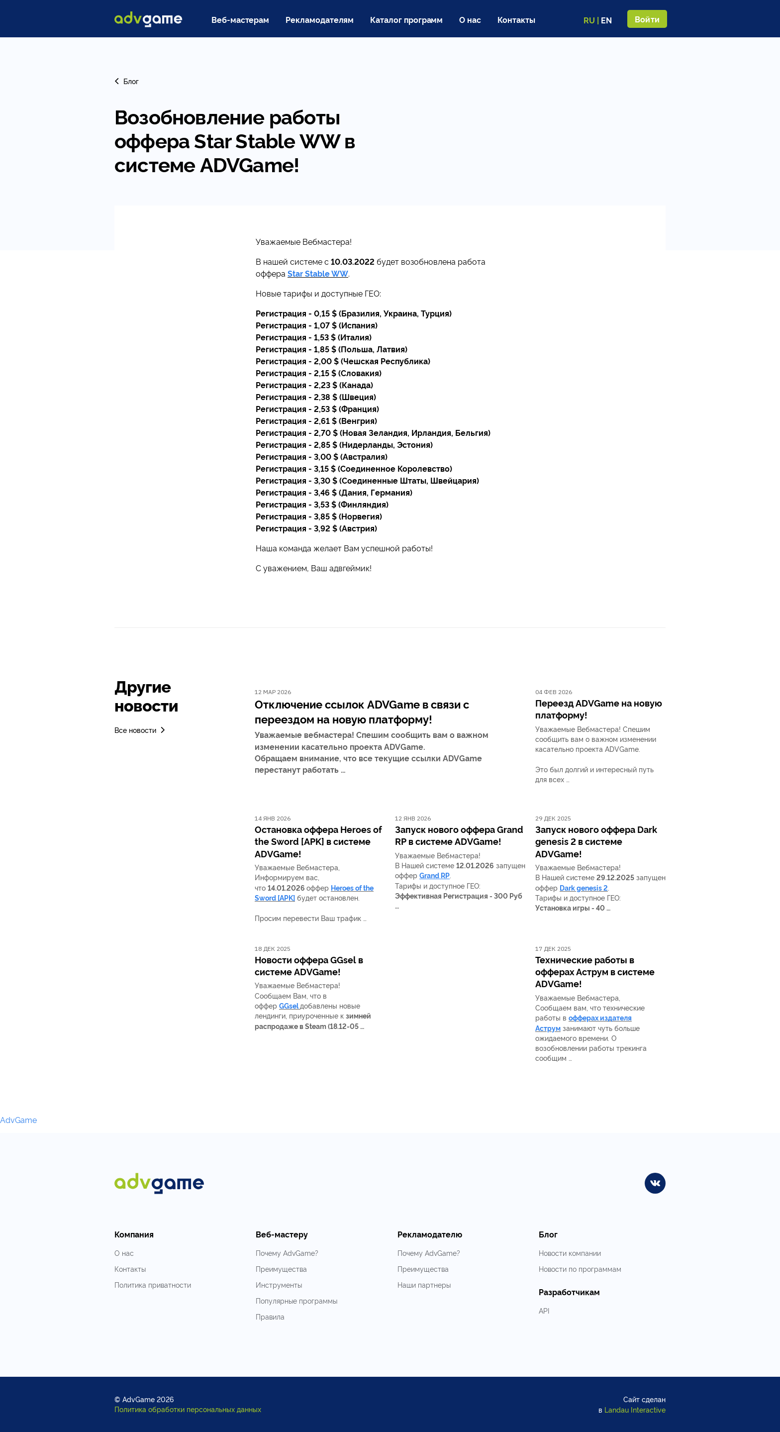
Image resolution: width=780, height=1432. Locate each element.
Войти (647, 18)
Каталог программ (406, 19)
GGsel (288, 1005)
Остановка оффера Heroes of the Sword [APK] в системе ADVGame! (318, 841)
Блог (126, 81)
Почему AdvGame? (287, 1252)
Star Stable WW (318, 273)
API (544, 1310)
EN (606, 19)
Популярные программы (296, 1300)
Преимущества (281, 1268)
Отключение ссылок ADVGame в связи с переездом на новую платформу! (362, 711)
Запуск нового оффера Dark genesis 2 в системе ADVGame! (596, 841)
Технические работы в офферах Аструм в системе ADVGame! (595, 971)
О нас (470, 19)
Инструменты (279, 1284)
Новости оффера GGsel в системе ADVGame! (309, 965)
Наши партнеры (424, 1284)
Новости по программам (580, 1268)
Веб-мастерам (240, 19)
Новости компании (570, 1252)
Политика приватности (152, 1284)
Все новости (140, 729)
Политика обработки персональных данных (187, 1409)
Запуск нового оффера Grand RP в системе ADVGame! (459, 835)
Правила (270, 1316)
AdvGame (18, 1119)
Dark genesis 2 (584, 887)
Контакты (516, 19)
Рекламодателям (320, 19)
